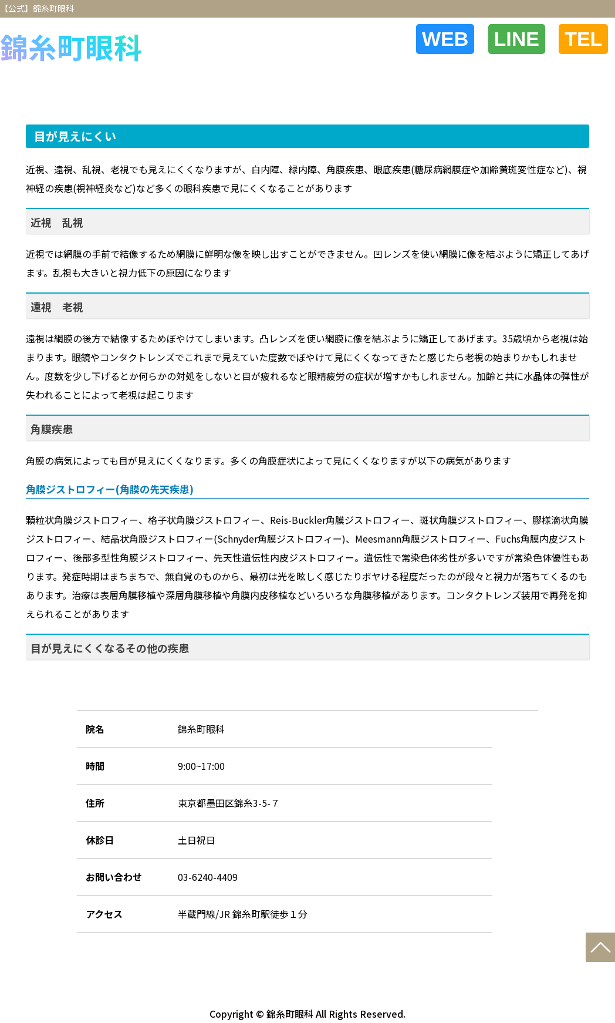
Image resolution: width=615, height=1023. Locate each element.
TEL (587, 39)
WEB (463, 39)
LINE (527, 39)
